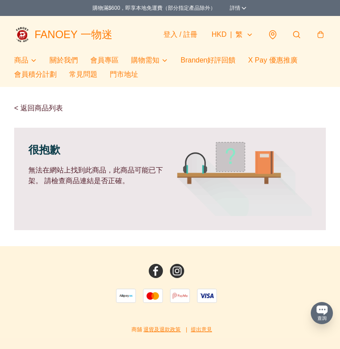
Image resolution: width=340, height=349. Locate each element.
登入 (180, 34)
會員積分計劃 (35, 74)
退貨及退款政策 (162, 329)
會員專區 (104, 60)
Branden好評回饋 (208, 60)
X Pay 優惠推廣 (273, 60)
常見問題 (83, 74)
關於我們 (64, 60)
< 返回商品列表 (38, 108)
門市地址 (124, 74)
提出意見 (201, 329)
